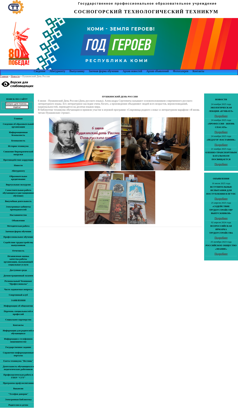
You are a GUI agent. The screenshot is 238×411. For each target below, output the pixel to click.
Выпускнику (77, 71)
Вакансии (18, 388)
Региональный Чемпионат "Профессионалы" (18, 282)
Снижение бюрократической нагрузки (18, 153)
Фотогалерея (180, 71)
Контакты (198, 71)
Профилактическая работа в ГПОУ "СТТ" (18, 376)
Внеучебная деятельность (18, 201)
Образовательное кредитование (18, 177)
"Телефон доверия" (18, 394)
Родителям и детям (18, 405)
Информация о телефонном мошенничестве (18, 340)
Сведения (39, 71)
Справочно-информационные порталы (18, 354)
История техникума (18, 146)
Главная (4, 76)
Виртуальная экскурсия (18, 184)
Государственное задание (18, 347)
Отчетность (18, 250)
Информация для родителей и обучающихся (18, 332)
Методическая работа (18, 226)
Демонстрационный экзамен (18, 275)
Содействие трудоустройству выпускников (18, 243)
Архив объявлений (157, 71)
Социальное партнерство (18, 319)
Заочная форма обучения (103, 71)
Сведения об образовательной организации (18, 125)
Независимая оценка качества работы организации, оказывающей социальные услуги (18, 260)
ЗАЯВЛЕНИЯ (18, 300)
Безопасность (18, 140)
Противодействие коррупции (18, 159)
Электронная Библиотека (18, 399)
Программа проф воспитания (18, 383)
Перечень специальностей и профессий (18, 312)
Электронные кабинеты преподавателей (18, 208)
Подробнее (221, 116)
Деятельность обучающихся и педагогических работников (18, 368)
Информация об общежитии (18, 305)
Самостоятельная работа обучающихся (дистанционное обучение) (18, 193)
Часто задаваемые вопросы (18, 289)
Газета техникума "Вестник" (18, 361)
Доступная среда (18, 270)
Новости (15, 76)
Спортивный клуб (18, 294)
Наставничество (18, 215)
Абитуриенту (57, 71)
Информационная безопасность (18, 133)
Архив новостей (132, 71)
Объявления (18, 220)
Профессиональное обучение (18, 237)
